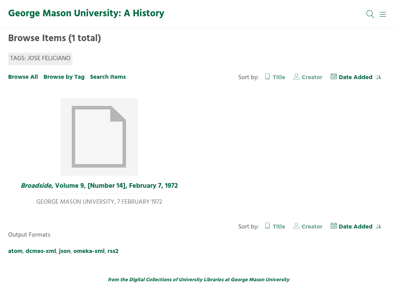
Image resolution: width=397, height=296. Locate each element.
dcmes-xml (41, 251)
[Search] (370, 14)
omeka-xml (89, 251)
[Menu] (383, 14)
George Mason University (260, 280)
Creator (312, 78)
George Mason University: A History (86, 14)
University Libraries (201, 280)
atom (15, 251)
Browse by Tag (64, 77)
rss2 (113, 251)
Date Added (356, 78)
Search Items (108, 77)
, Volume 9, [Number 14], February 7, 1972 (99, 186)
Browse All (23, 77)
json (65, 251)
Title (279, 78)
